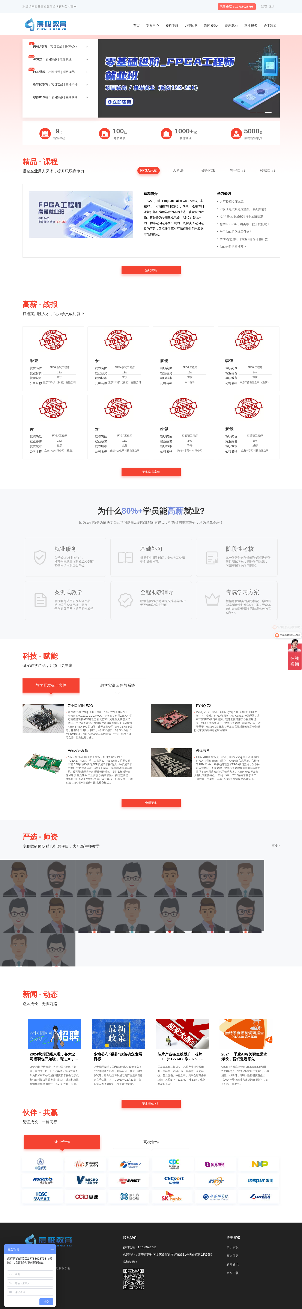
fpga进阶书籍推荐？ (231, 246)
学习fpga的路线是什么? (234, 231)
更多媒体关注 (151, 1103)
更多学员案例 (151, 472)
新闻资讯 (210, 25)
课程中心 (152, 25)
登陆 (264, 6)
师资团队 (191, 25)
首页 (136, 25)
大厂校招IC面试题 (230, 201)
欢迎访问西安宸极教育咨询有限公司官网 (50, 6)
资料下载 (171, 25)
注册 (272, 6)
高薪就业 (231, 25)
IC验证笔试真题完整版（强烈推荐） (242, 209)
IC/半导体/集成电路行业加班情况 (240, 216)
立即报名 (250, 25)
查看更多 (151, 803)
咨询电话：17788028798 (237, 6)
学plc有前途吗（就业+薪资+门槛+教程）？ (245, 239)
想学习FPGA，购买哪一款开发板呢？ (243, 224)
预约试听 (151, 270)
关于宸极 (270, 25)
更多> (275, 845)
